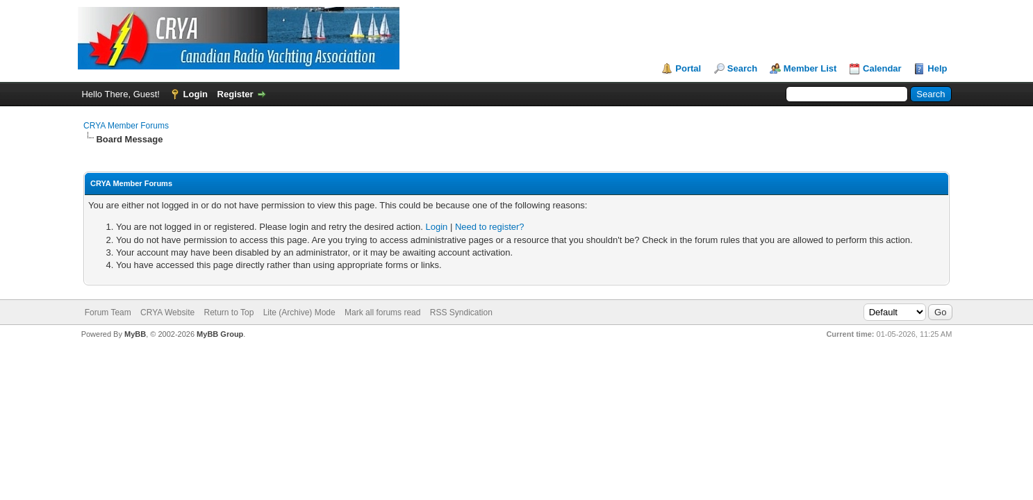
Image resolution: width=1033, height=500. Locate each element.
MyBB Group (220, 334)
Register (235, 94)
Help (937, 68)
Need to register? (489, 227)
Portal (688, 68)
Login (195, 94)
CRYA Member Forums (126, 126)
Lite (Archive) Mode (299, 312)
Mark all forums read (382, 312)
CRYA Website (167, 312)
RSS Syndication (461, 312)
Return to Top (229, 312)
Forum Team (108, 312)
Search (742, 68)
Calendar (882, 68)
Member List (810, 68)
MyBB (135, 334)
